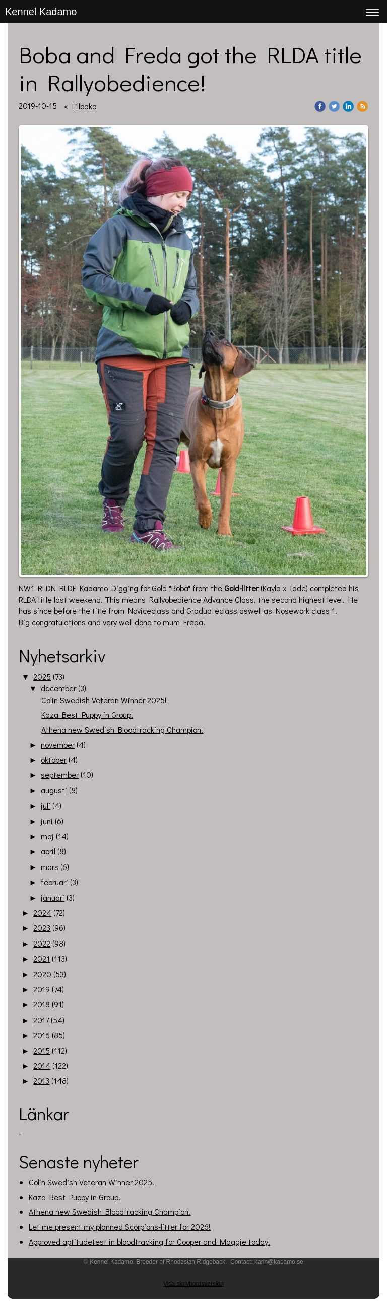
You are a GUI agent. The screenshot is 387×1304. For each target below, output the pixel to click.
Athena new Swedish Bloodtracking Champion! (122, 729)
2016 (41, 1035)
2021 (41, 958)
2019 (41, 989)
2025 (42, 676)
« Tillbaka (80, 106)
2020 (42, 974)
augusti (54, 790)
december (58, 688)
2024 (42, 912)
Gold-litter (241, 588)
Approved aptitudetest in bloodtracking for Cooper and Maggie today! (149, 1241)
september (60, 774)
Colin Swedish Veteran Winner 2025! (105, 700)
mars (49, 866)
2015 (41, 1050)
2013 (41, 1080)
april (48, 851)
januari (52, 897)
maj (47, 836)
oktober (54, 759)
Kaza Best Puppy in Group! (87, 714)
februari (54, 882)
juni (47, 821)
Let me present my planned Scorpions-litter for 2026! (120, 1226)
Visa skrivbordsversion (193, 1283)
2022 (41, 943)
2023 (41, 927)
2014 (41, 1065)
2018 (41, 1004)
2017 (41, 1020)
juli (45, 805)
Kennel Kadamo (41, 11)
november (58, 744)
